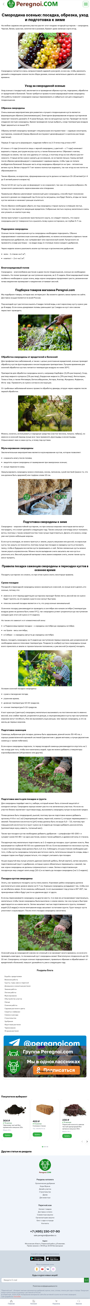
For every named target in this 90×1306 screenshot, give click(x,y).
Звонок (79, 1304)
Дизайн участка (45, 1189)
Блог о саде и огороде (45, 1220)
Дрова (45, 1195)
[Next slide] (87, 1141)
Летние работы (10, 993)
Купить (7, 1135)
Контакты (45, 1223)
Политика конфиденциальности (45, 1286)
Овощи (7, 1002)
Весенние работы (11, 980)
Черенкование (10, 1028)
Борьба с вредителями (13, 976)
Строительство (10, 1018)
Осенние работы (11, 1005)
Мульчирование (11, 996)
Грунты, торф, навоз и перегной (17, 983)
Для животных (45, 1198)
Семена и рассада (11, 1015)
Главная (11, 1304)
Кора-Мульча (45, 1186)
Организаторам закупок (45, 1218)
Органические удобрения (45, 1183)
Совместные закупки (45, 1215)
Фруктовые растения (13, 1025)
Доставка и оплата (45, 1212)
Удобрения (9, 1021)
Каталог (33, 1304)
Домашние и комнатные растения (17, 986)
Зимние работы (11, 989)
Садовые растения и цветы (15, 1009)
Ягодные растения (12, 1031)
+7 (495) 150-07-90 (45, 1231)
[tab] (42, 1146)
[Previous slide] (82, 1141)
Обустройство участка (13, 999)
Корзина (56, 1304)
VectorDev (17, 1297)
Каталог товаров (45, 1209)
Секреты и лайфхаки (12, 1012)
